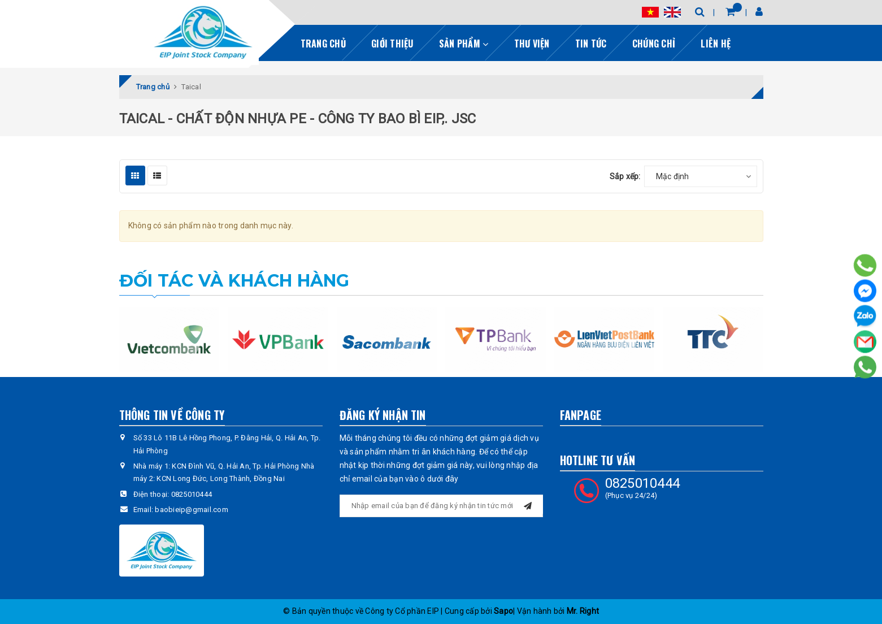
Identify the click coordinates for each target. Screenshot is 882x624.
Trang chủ (323, 43)
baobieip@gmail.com (191, 509)
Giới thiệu (392, 43)
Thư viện (532, 43)
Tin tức (591, 43)
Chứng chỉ (653, 43)
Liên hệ (716, 43)
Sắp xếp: (625, 176)
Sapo (503, 611)
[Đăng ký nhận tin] (527, 504)
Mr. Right (583, 611)
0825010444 (191, 494)
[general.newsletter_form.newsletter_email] (441, 506)
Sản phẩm (464, 43)
